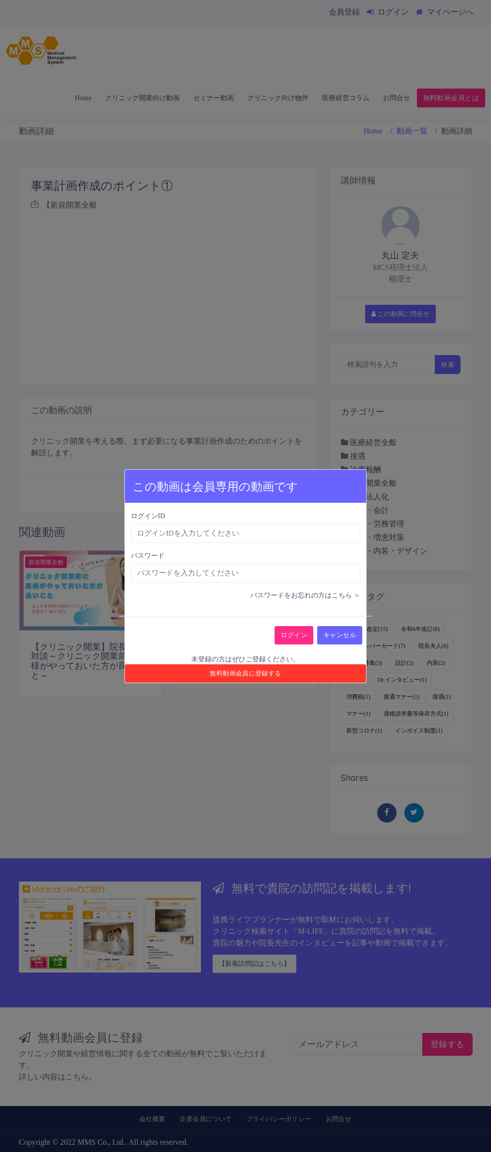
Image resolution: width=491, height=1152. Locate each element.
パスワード (148, 555)
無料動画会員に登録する (245, 673)
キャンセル (339, 635)
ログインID (148, 516)
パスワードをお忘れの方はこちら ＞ (305, 595)
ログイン (294, 635)
